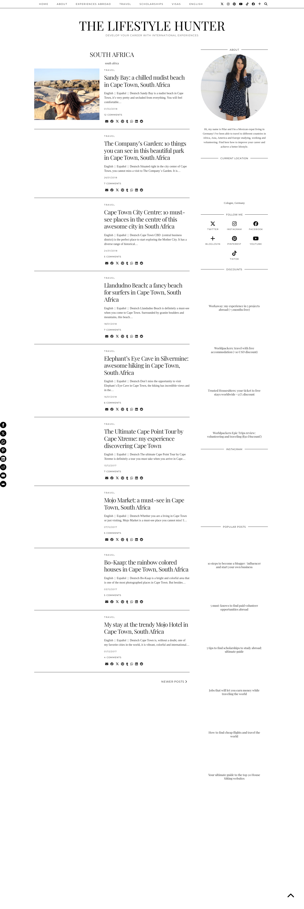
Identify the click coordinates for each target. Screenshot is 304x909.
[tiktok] (234, 255)
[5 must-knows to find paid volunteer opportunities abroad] (234, 592)
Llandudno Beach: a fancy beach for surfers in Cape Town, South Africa (143, 292)
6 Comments (112, 402)
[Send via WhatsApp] (131, 121)
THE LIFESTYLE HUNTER (152, 25)
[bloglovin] (213, 240)
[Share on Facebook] (112, 121)
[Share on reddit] (141, 121)
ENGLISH (196, 4)
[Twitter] (222, 4)
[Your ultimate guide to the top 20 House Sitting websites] (234, 761)
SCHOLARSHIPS (151, 4)
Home (43, 4)
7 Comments (112, 183)
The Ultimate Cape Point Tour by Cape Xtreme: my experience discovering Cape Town (143, 438)
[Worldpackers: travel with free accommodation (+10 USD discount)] (234, 335)
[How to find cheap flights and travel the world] (234, 719)
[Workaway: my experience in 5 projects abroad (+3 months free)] (234, 293)
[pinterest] (234, 240)
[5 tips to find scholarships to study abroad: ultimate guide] (234, 635)
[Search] (266, 4)
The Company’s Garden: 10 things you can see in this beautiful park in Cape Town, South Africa (145, 150)
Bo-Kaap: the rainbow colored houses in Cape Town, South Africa (146, 565)
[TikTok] (247, 4)
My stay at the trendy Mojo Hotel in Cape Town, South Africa (146, 627)
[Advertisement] (234, 819)
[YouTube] (241, 4)
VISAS (176, 4)
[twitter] (213, 226)
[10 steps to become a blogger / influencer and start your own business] (234, 550)
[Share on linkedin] (136, 121)
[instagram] (234, 226)
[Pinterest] (234, 4)
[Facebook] (253, 4)
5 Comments (112, 256)
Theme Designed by (249, 904)
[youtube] (256, 240)
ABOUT (62, 4)
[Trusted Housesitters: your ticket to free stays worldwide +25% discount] (234, 377)
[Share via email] (106, 121)
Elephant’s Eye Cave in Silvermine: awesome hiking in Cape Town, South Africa (146, 365)
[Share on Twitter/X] (117, 121)
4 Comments (112, 657)
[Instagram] (228, 4)
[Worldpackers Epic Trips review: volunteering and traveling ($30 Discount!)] (234, 420)
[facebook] (256, 226)
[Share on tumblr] (127, 121)
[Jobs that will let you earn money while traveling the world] (234, 677)
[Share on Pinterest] (122, 121)
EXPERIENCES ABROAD (93, 4)
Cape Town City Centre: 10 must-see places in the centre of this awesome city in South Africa (144, 219)
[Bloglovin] (259, 4)
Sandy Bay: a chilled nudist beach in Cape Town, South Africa (144, 80)
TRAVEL (125, 4)
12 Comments (113, 114)
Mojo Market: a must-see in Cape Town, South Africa (144, 503)
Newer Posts (174, 681)
